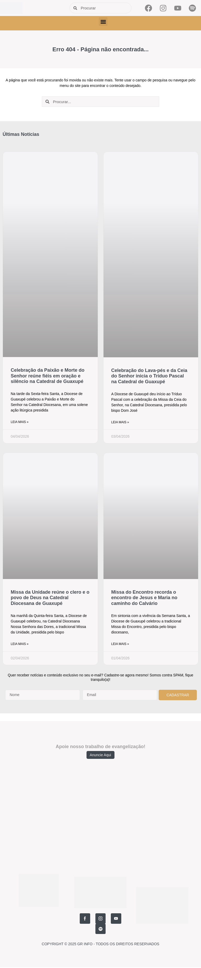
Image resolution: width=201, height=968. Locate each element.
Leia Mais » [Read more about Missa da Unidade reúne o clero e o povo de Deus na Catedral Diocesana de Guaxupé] (19, 644)
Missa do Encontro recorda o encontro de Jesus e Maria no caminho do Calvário (144, 597)
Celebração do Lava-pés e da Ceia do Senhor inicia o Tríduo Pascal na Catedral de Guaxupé (149, 376)
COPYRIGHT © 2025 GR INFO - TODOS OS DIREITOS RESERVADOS (100, 933)
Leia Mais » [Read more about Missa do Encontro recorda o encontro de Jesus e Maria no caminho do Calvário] (120, 644)
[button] (103, 21)
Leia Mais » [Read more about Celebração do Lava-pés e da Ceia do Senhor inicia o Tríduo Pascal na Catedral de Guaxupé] (120, 422)
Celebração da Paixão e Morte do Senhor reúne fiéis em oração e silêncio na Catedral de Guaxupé (47, 376)
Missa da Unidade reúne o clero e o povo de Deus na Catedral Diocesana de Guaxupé (50, 597)
